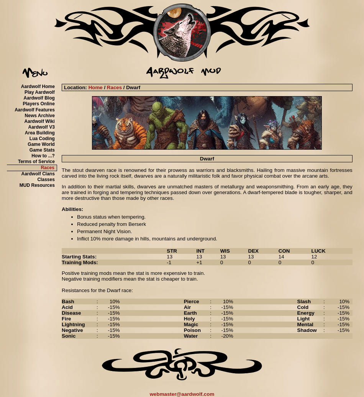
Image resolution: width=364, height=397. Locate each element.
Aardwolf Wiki (40, 121)
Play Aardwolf (40, 92)
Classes (45, 179)
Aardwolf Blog (39, 98)
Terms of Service (36, 161)
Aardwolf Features (35, 110)
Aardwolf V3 (41, 127)
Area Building (40, 133)
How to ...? (43, 155)
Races (47, 167)
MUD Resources (37, 185)
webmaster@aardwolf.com (182, 394)
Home (96, 87)
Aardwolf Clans (37, 173)
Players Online (38, 103)
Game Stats (42, 150)
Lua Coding (42, 138)
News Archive (40, 115)
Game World (41, 144)
